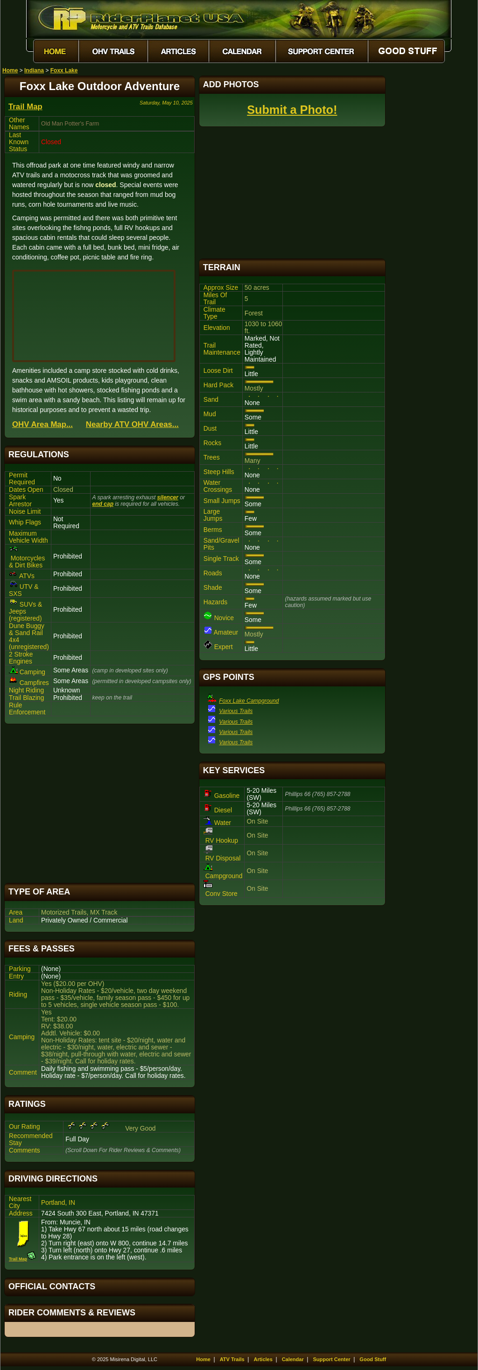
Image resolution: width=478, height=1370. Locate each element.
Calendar (293, 1359)
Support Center (332, 1359)
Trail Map (25, 106)
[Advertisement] (99, 803)
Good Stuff (372, 1359)
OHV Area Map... (42, 424)
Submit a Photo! (292, 109)
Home (10, 70)
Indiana (34, 70)
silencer (167, 497)
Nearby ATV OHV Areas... (132, 424)
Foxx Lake (64, 70)
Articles (262, 1359)
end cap (102, 504)
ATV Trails (232, 1359)
